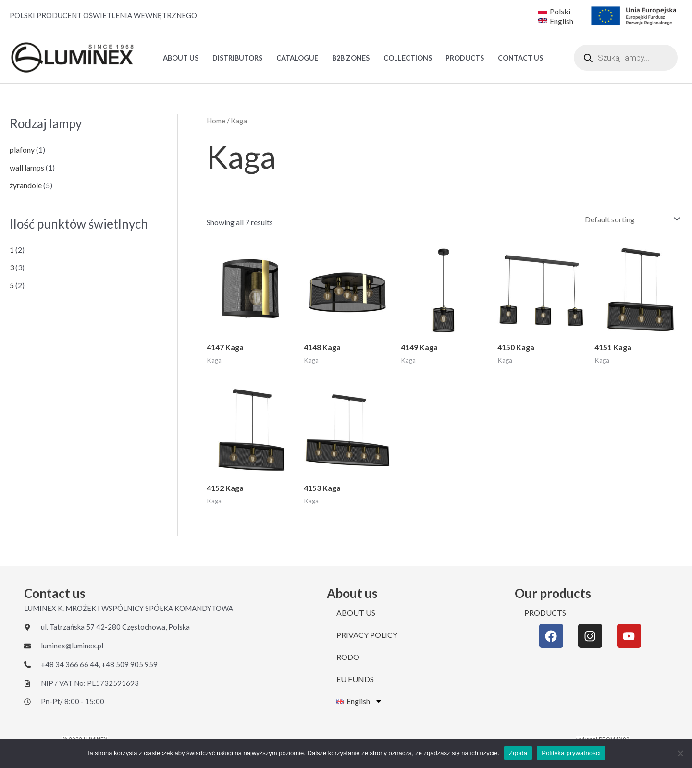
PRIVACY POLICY (366, 634)
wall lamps (27, 167)
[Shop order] (630, 219)
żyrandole (26, 185)
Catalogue (297, 58)
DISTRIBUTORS (237, 58)
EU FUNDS (355, 678)
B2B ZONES (351, 58)
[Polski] (554, 11)
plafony (22, 149)
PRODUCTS (464, 58)
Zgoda (518, 752)
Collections (407, 58)
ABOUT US (180, 58)
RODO (347, 656)
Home (216, 120)
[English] (556, 20)
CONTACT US (520, 58)
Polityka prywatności (571, 752)
